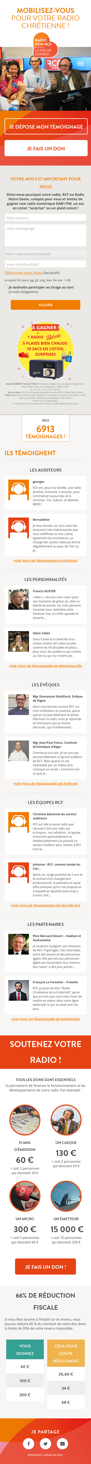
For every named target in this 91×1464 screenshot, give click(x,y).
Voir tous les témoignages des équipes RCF (45, 905)
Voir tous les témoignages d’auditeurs (45, 561)
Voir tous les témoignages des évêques (45, 784)
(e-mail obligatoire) (41, 289)
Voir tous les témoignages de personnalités (45, 666)
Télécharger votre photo (23, 273)
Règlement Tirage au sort (45, 1454)
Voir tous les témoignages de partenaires (45, 1019)
